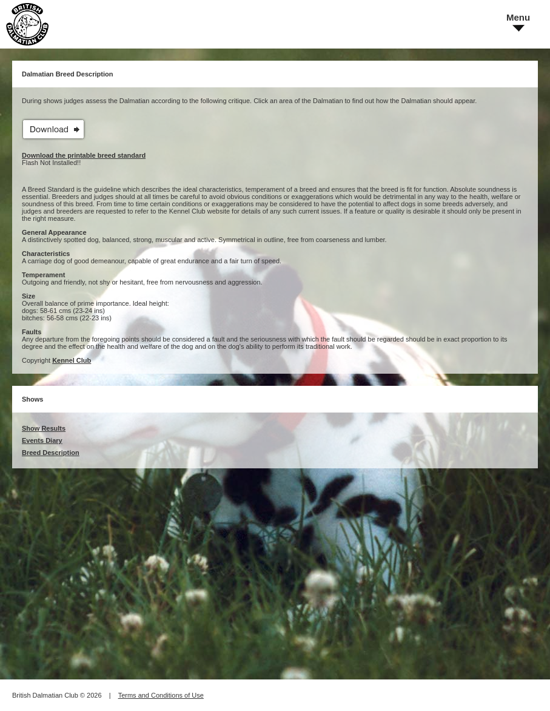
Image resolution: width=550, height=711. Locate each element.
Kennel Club (71, 360)
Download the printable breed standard (84, 155)
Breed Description (50, 452)
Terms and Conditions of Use (161, 695)
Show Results (43, 428)
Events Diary (42, 440)
